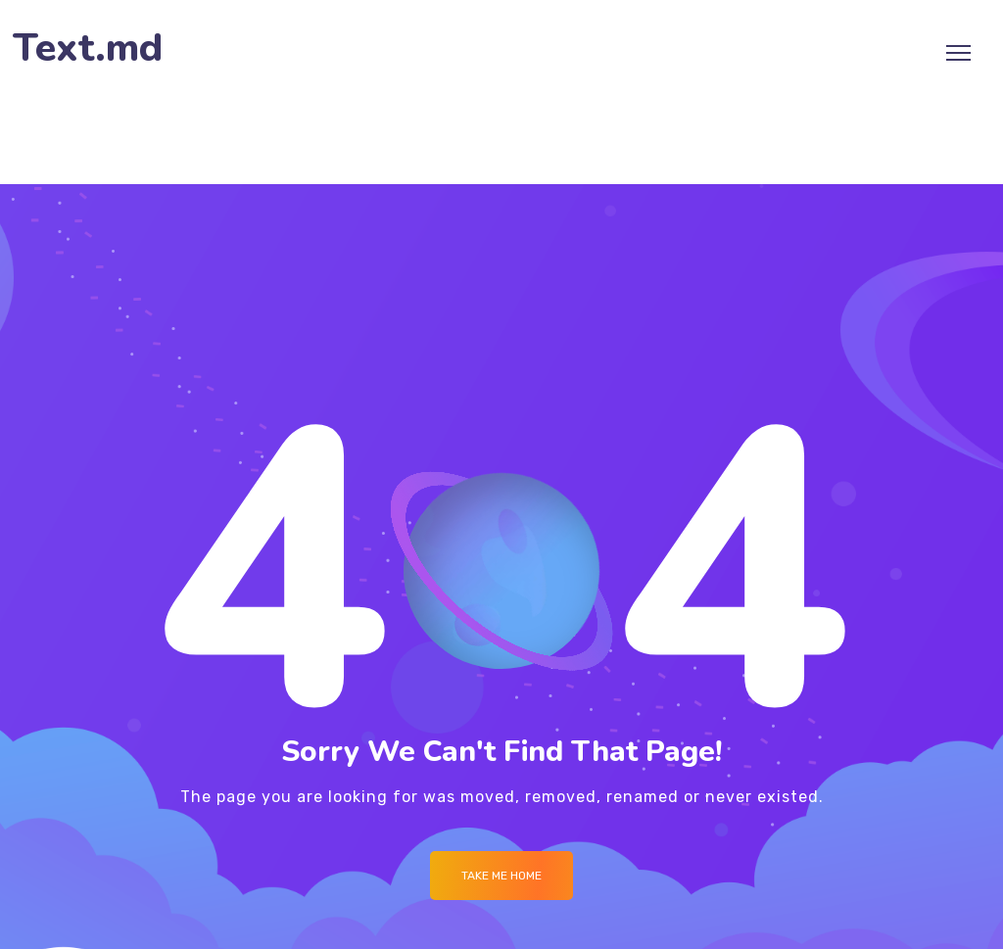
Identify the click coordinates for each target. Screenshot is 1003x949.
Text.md (88, 48)
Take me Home (501, 875)
